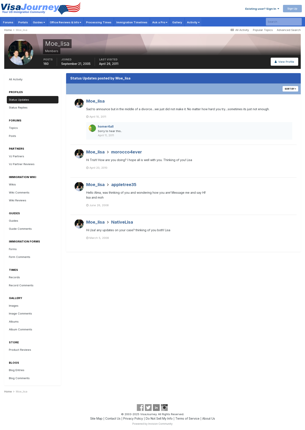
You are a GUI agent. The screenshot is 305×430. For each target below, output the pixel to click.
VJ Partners (16, 156)
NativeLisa (122, 222)
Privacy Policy (133, 418)
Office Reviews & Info (65, 22)
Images (13, 305)
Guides (39, 22)
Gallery (177, 22)
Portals (23, 22)
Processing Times (98, 22)
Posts (12, 136)
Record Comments (21, 285)
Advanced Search (289, 30)
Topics (13, 127)
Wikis (12, 184)
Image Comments (20, 313)
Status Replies (18, 107)
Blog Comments (19, 378)
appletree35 (123, 184)
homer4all (106, 126)
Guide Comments (20, 228)
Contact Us (113, 418)
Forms (13, 249)
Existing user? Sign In (262, 8)
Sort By (290, 89)
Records (14, 277)
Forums (8, 22)
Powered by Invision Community (152, 423)
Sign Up (292, 8)
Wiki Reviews (17, 200)
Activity (193, 22)
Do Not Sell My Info (159, 418)
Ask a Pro (159, 22)
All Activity (15, 79)
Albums (14, 321)
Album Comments (20, 329)
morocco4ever (126, 151)
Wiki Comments (19, 192)
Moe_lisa (95, 101)
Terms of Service (187, 418)
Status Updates (19, 99)
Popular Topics (263, 30)
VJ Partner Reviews (22, 164)
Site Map (96, 418)
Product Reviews (20, 349)
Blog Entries (16, 370)
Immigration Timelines (131, 22)
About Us (208, 418)
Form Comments (19, 257)
